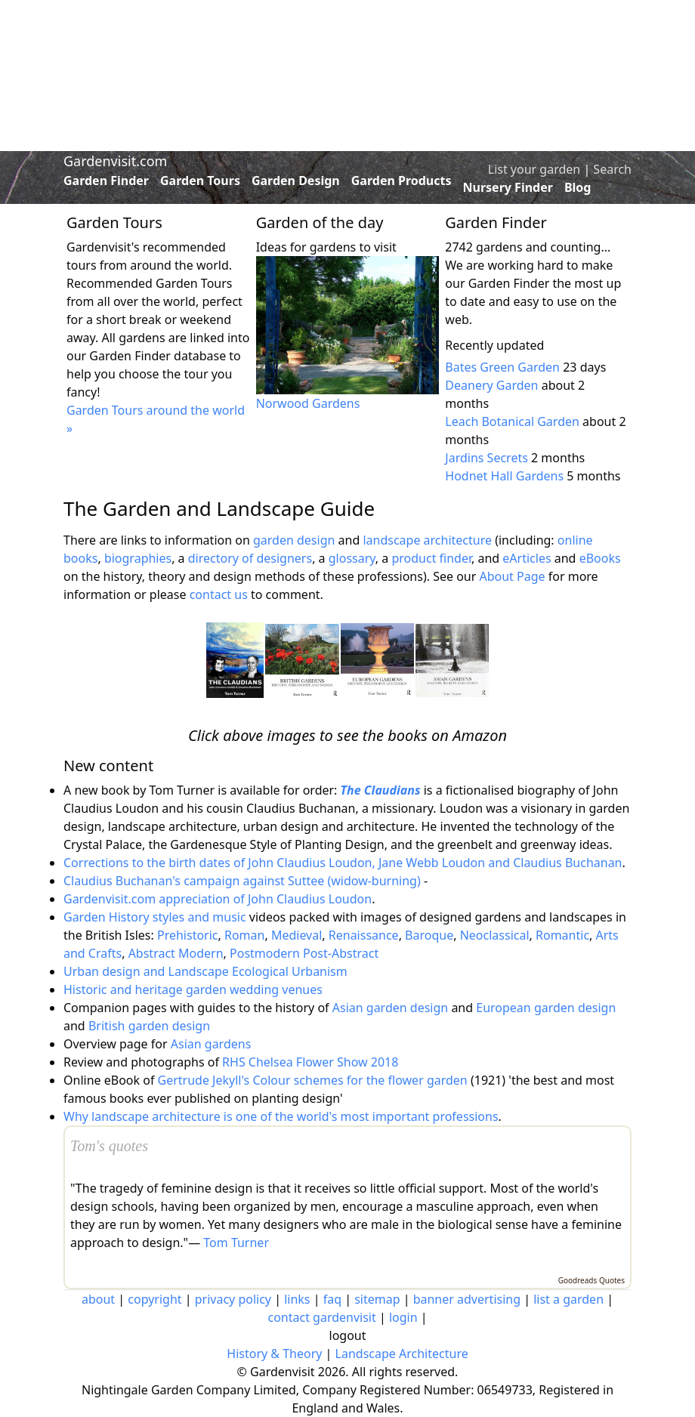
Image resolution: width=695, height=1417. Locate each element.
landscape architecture (427, 540)
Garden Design (296, 180)
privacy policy (233, 1299)
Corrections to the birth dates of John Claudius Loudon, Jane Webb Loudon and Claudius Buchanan (342, 862)
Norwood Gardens (308, 403)
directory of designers (250, 558)
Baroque (429, 935)
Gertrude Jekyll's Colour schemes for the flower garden (313, 1080)
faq (332, 1299)
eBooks (600, 558)
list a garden (568, 1299)
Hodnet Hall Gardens (504, 476)
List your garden (534, 169)
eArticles (526, 558)
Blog (578, 187)
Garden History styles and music (154, 917)
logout (347, 1335)
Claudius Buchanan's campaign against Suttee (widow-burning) (242, 880)
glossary (352, 558)
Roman (244, 935)
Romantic (562, 935)
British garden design (149, 1025)
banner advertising (466, 1299)
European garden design (546, 1007)
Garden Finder (106, 180)
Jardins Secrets (486, 457)
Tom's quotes (109, 1146)
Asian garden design (390, 1007)
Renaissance (364, 935)
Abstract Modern (176, 953)
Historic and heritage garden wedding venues (193, 989)
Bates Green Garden (502, 367)
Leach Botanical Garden (512, 421)
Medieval (296, 935)
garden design (295, 540)
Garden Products (401, 180)
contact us (219, 594)
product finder (431, 558)
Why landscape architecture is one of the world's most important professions (281, 1116)
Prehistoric (187, 935)
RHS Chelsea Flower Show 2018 (310, 1062)
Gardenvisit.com (115, 161)
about (98, 1299)
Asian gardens (211, 1044)
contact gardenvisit (321, 1317)
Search (612, 169)
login (403, 1317)
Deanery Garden (491, 385)
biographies (137, 558)
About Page (512, 576)
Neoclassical (495, 935)
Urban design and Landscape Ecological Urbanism (205, 971)
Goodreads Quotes (591, 1280)
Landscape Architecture (401, 1353)
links (297, 1299)
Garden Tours (200, 180)
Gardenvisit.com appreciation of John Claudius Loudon (217, 899)
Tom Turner (236, 1242)
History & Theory (274, 1353)
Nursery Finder (508, 187)
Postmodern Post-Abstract (304, 953)
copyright (154, 1299)
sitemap (377, 1299)
